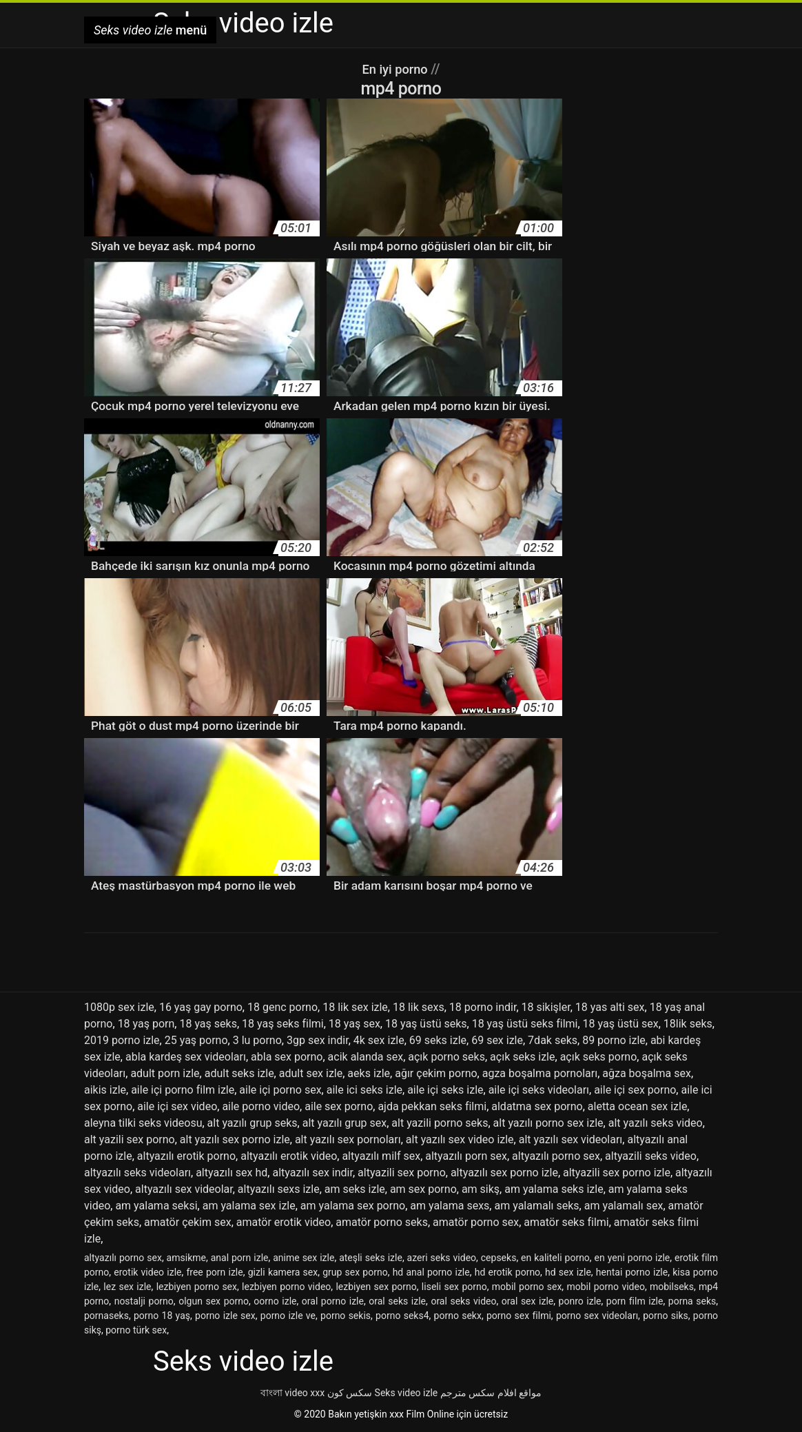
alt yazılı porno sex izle (548, 1122)
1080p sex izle (119, 1007)
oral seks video (463, 1301)
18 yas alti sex (610, 1007)
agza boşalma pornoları (539, 1073)
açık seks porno (598, 1056)
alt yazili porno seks (439, 1122)
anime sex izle (303, 1257)
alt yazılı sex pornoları (348, 1139)
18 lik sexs (418, 1007)
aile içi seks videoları (539, 1089)
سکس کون (349, 1392)
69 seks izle (437, 1040)
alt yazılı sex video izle (460, 1139)
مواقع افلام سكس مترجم (491, 1392)
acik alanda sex (366, 1056)
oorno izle (275, 1301)
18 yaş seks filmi (283, 1023)
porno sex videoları (597, 1315)
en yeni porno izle (632, 1257)
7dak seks (552, 1040)
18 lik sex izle (355, 1007)
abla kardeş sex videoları (185, 1056)
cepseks (499, 1257)
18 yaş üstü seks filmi (525, 1023)
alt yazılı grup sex (344, 1122)
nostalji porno (144, 1301)
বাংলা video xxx (292, 1392)
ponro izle (580, 1301)
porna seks (692, 1301)
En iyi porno (396, 69)
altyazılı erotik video (288, 1156)
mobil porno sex (527, 1286)
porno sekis (345, 1315)
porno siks (665, 1315)
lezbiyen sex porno (376, 1286)
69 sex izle (497, 1040)
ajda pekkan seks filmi (432, 1106)
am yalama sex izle (249, 1205)
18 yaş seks (207, 1023)
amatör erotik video (283, 1222)
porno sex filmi (518, 1315)
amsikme (186, 1257)
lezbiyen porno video (286, 1286)
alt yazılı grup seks (252, 1122)
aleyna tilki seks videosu (143, 1122)
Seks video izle (406, 1392)
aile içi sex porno (635, 1089)
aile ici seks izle (364, 1089)
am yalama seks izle (553, 1189)
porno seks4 (402, 1315)
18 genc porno (282, 1007)
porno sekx (458, 1315)
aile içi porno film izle (182, 1089)
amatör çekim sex (188, 1222)
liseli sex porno (454, 1286)
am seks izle (355, 1189)
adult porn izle (164, 1073)
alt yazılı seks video (655, 1122)
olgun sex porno (213, 1301)
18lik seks (688, 1023)
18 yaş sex (354, 1023)
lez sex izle (127, 1286)
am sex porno (423, 1189)
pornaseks (106, 1315)
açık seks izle (522, 1056)
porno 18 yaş (162, 1315)
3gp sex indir (318, 1040)
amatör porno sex (476, 1222)
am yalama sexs (449, 1205)
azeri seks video (441, 1257)
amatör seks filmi (566, 1222)
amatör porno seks (382, 1222)
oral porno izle (333, 1301)
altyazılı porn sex (466, 1156)
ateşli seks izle (370, 1257)
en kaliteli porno (555, 1257)
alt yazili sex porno (129, 1139)
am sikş (481, 1189)
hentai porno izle (632, 1272)
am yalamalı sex (624, 1205)
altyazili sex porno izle (616, 1172)
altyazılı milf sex (381, 1156)
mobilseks (672, 1286)
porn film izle (635, 1301)
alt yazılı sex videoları (571, 1139)
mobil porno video (605, 1286)
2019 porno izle (122, 1040)
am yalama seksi (156, 1205)
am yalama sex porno (352, 1205)
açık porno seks (446, 1056)
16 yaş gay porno (201, 1007)
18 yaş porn (146, 1023)
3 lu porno (257, 1040)
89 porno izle (614, 1040)
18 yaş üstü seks (426, 1023)
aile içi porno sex (280, 1089)
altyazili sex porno (402, 1172)
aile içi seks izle (445, 1089)
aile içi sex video (177, 1106)
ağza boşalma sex (646, 1073)
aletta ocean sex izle (638, 1106)
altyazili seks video (651, 1156)
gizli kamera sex (283, 1272)
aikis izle (105, 1089)
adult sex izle (311, 1073)
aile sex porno (339, 1106)
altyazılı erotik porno (186, 1156)
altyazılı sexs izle (279, 1189)
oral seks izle (397, 1301)
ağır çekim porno (436, 1073)
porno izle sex (225, 1315)
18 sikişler (546, 1007)
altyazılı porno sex (556, 1156)
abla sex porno (286, 1056)
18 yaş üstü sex (621, 1023)
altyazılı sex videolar (184, 1189)
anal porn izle (240, 1257)
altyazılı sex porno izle (504, 1172)
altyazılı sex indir (312, 1172)
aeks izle (368, 1073)
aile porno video (261, 1106)
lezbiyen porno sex (196, 1286)
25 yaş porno (196, 1040)
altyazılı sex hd (231, 1172)
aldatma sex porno (536, 1106)
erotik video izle (147, 1272)
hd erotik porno (507, 1272)
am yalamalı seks (536, 1205)
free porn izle (214, 1272)
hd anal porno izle (431, 1272)
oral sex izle (527, 1301)
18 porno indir (483, 1007)
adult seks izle (239, 1073)
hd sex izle (568, 1272)
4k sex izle (378, 1040)
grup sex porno (355, 1272)
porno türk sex (136, 1330)
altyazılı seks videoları (137, 1172)
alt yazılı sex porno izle (235, 1139)
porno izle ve (288, 1315)
